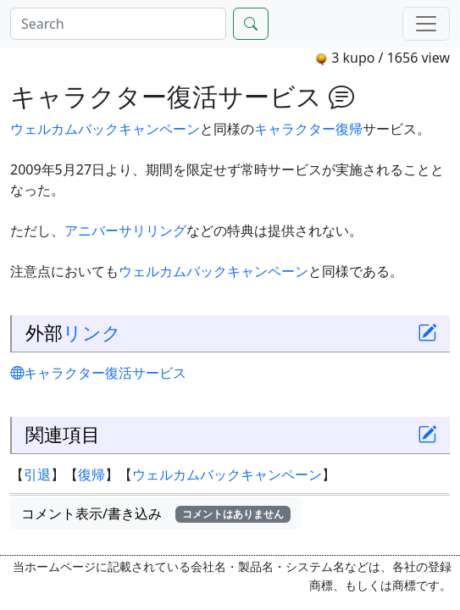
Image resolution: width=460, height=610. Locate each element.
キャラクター (294, 128)
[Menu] (426, 24)
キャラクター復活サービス (98, 372)
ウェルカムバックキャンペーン (105, 128)
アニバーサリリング (125, 230)
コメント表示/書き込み (156, 513)
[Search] (118, 24)
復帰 (349, 128)
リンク (92, 332)
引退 (37, 474)
